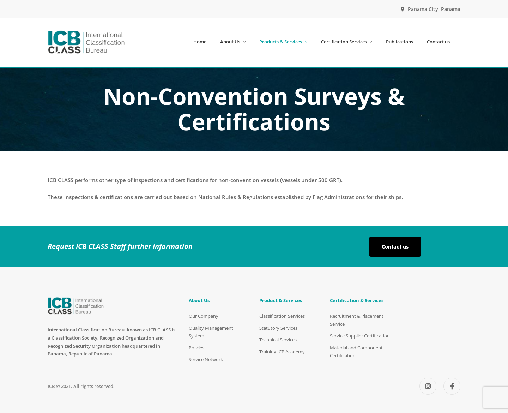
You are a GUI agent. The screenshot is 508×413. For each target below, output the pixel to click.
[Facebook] (451, 386)
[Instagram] (427, 386)
